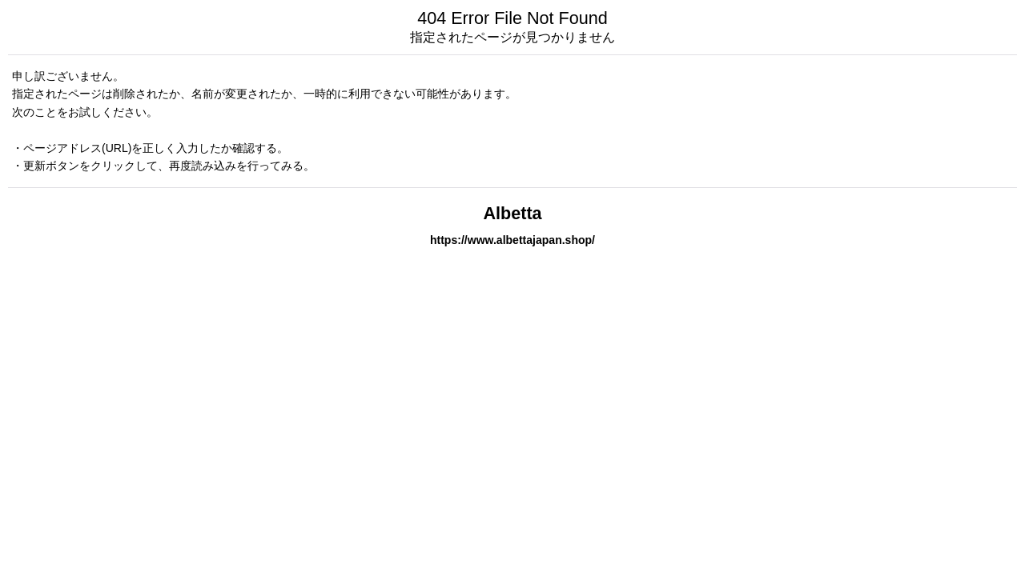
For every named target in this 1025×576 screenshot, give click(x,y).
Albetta (512, 213)
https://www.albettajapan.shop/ (512, 240)
